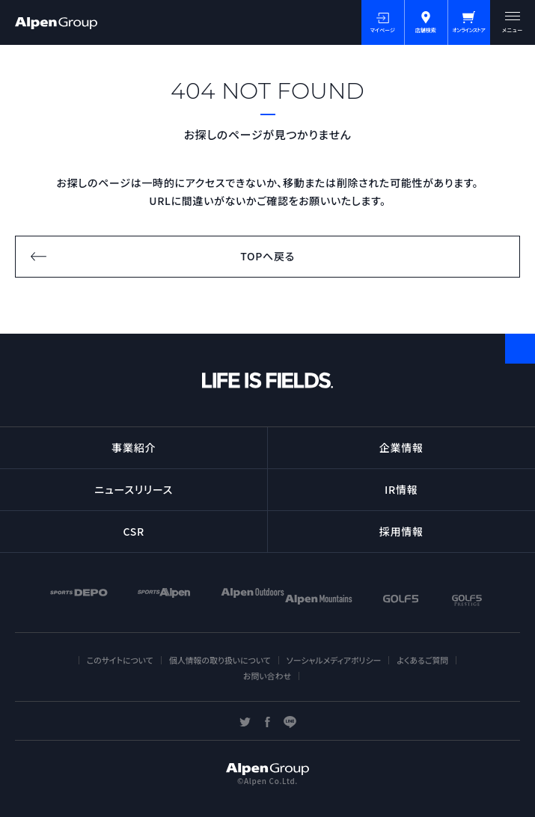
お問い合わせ (267, 676)
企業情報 (401, 447)
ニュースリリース (133, 489)
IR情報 (401, 489)
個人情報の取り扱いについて (220, 660)
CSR (133, 531)
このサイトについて (120, 660)
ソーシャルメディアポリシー (334, 660)
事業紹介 (133, 447)
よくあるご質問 (422, 660)
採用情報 (401, 531)
